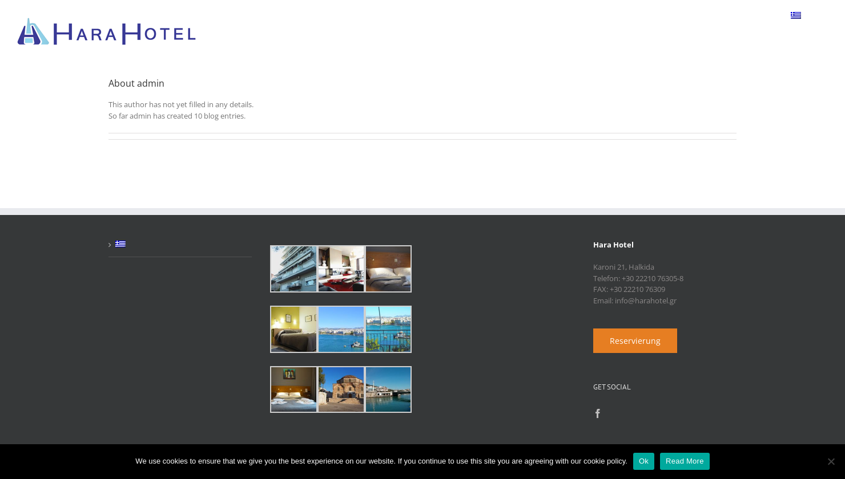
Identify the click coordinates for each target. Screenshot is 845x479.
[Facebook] (597, 413)
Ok (644, 461)
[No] (830, 461)
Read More (685, 461)
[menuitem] (796, 15)
